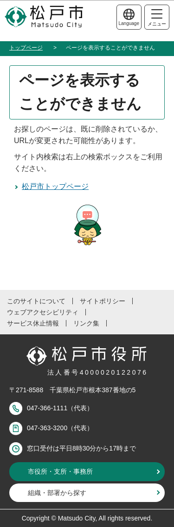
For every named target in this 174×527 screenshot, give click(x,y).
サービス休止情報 (33, 323)
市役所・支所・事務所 (60, 471)
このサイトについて (36, 301)
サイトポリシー (102, 301)
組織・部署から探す (57, 492)
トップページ (26, 47)
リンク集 (86, 323)
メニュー (157, 17)
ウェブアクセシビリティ (42, 312)
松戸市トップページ (55, 186)
